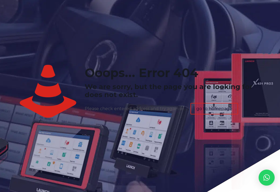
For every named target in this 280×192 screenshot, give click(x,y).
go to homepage (214, 108)
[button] (267, 178)
